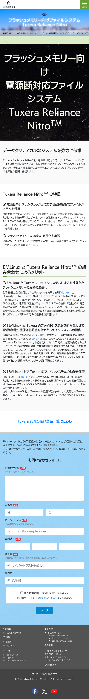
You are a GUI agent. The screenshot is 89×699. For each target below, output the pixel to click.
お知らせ (10, 658)
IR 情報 (6, 637)
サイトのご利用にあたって (55, 651)
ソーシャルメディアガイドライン (58, 660)
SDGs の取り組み (14, 633)
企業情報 (7, 629)
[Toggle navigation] (4, 40)
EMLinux (63, 292)
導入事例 (48, 645)
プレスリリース (12, 655)
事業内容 (48, 629)
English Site (51, 665)
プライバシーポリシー (49, 598)
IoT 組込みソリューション (62, 641)
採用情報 (7, 641)
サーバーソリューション (61, 638)
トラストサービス (54, 633)
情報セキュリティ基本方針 (55, 657)
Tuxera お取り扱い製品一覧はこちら (44, 421)
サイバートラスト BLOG (16, 660)
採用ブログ (11, 645)
